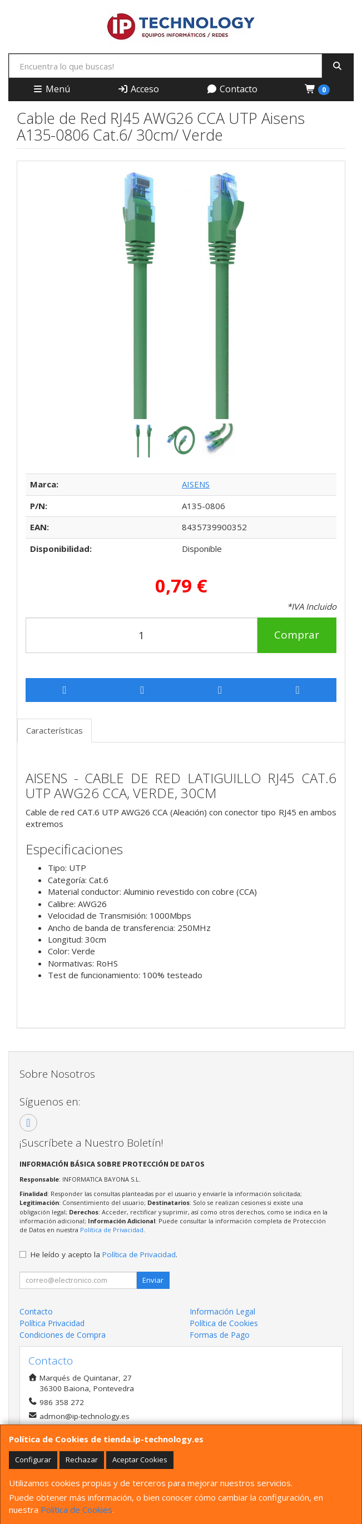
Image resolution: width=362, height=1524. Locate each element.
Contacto (231, 89)
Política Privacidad (52, 1323)
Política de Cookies (76, 1509)
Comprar (296, 634)
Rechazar (82, 1460)
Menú (51, 89)
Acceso (138, 89)
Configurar (33, 1460)
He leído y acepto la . (104, 1254)
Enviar (152, 1280)
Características (54, 730)
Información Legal (222, 1311)
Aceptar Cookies (139, 1460)
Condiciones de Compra (62, 1334)
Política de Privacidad (111, 1230)
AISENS (196, 484)
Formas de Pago (220, 1334)
